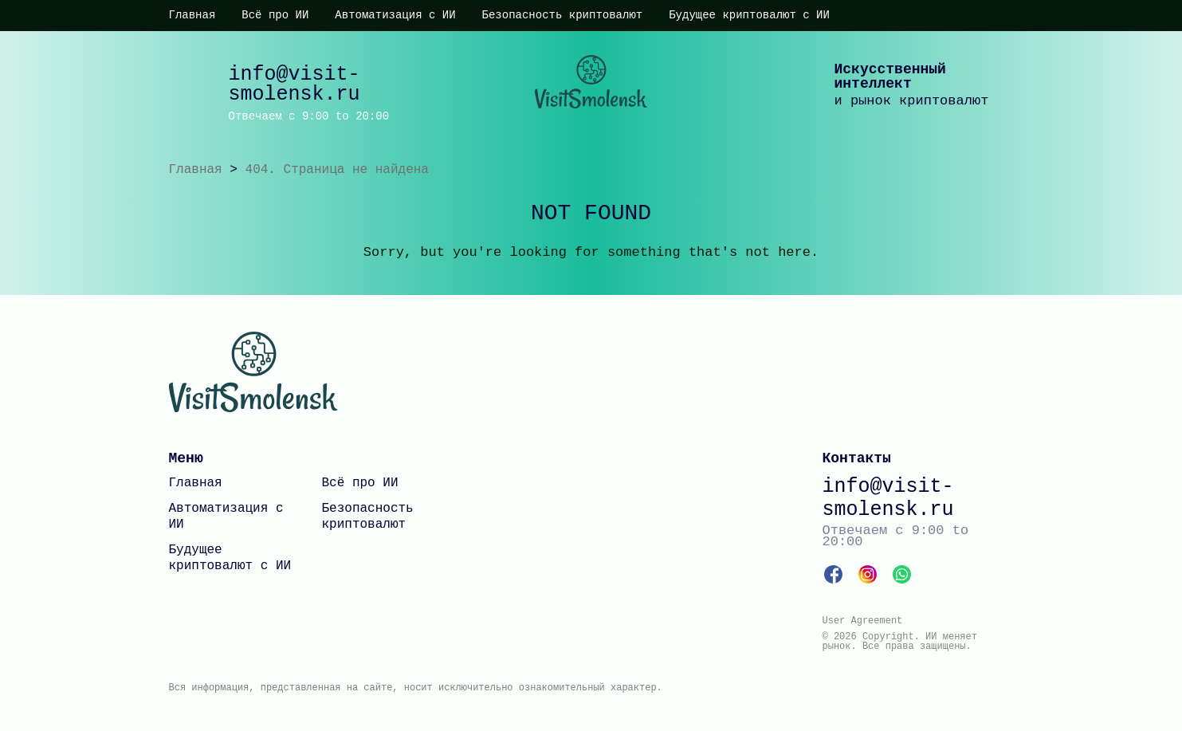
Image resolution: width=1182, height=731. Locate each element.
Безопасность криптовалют (562, 15)
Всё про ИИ (275, 15)
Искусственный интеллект (890, 76)
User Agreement (863, 621)
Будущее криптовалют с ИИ (749, 15)
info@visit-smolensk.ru (294, 84)
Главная (192, 15)
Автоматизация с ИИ (395, 15)
